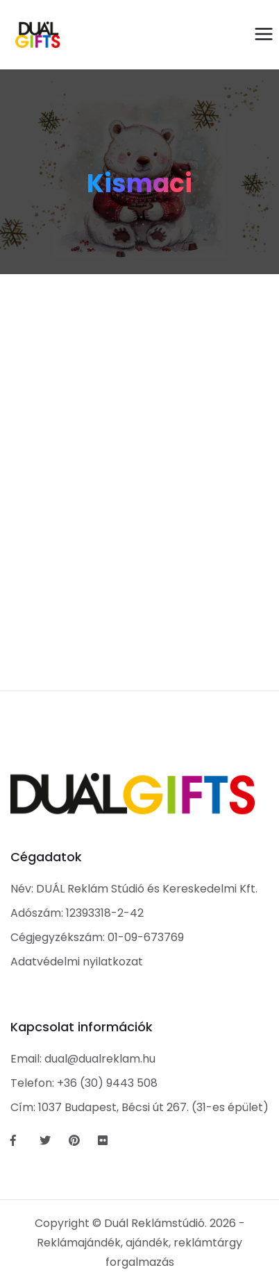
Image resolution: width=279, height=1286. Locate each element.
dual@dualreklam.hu (99, 1059)
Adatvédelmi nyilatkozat (76, 962)
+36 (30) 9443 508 (107, 1083)
